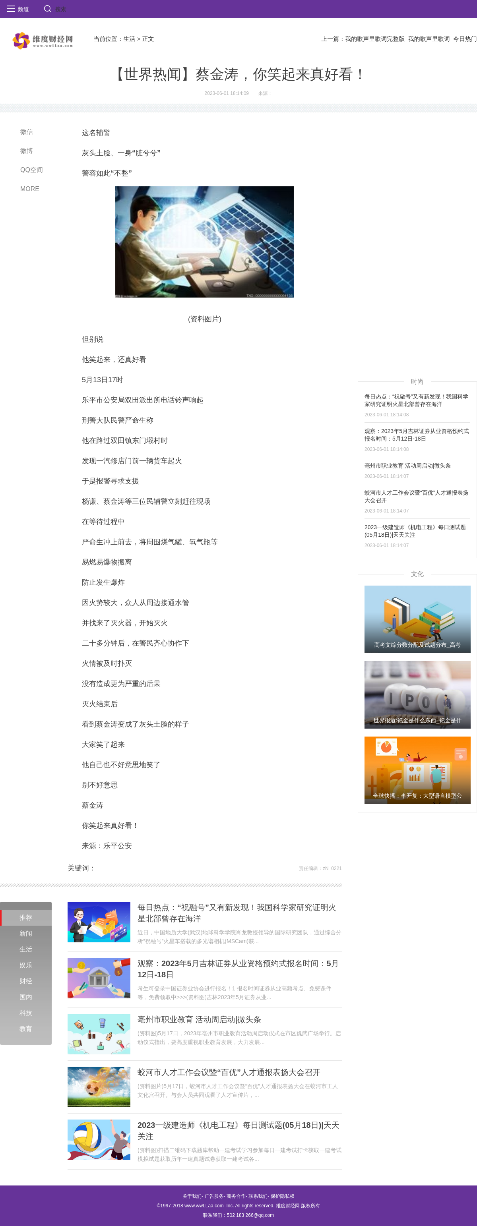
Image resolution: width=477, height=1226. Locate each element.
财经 (25, 981)
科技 (25, 1012)
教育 (25, 1028)
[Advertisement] (382, 245)
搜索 (60, 9)
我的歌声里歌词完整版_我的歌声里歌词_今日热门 (411, 38)
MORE (29, 189)
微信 (26, 131)
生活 (129, 38)
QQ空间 (31, 169)
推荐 (25, 917)
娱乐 (25, 965)
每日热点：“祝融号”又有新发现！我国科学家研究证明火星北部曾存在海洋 (237, 913)
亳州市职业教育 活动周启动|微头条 (199, 1019)
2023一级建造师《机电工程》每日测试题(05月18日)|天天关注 (238, 1131)
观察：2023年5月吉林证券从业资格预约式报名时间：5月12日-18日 (238, 969)
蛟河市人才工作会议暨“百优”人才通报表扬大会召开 (229, 1072)
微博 (26, 150)
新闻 (25, 933)
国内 (25, 997)
